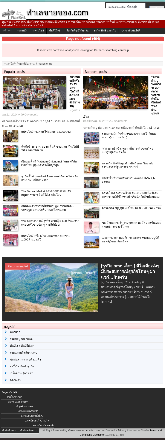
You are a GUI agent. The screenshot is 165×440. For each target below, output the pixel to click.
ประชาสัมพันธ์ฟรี (130, 30)
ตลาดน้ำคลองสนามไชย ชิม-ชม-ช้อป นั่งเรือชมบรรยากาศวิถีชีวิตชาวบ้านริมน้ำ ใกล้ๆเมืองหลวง (130, 195)
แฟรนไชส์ (38, 30)
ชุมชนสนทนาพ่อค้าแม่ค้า (25, 359)
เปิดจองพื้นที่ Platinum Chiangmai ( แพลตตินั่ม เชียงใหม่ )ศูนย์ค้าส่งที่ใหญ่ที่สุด (49, 163)
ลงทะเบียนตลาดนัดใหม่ (32, 416)
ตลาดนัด (22, 30)
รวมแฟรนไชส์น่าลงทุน (23, 352)
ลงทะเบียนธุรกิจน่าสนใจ (37, 420)
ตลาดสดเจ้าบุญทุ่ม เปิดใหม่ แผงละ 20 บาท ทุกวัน (131, 208)
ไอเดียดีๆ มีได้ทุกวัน (78, 30)
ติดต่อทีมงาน (8, 430)
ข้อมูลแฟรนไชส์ (9, 392)
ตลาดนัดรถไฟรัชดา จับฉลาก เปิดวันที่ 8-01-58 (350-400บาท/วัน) (74, 91)
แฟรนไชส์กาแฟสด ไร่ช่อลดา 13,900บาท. (46, 131)
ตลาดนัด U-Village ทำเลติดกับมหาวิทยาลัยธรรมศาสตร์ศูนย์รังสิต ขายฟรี (127, 165)
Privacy (122, 430)
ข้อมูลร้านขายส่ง (24, 406)
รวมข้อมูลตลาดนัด (21, 339)
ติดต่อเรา (15, 380)
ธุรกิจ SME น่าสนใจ (105, 30)
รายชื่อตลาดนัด (14, 397)
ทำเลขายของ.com (78, 430)
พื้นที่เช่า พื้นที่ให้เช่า (22, 346)
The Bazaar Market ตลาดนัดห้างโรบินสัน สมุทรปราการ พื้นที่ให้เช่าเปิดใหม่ (46, 193)
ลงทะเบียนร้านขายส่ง (43, 425)
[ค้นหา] (124, 7)
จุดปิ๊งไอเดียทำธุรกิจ (22, 366)
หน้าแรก (7, 30)
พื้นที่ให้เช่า (55, 30)
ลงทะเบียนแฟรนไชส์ (28, 411)
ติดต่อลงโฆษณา (28, 430)
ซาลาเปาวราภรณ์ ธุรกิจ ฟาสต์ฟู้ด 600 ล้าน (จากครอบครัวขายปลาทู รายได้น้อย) (50, 222)
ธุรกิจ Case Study (18, 402)
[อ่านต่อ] (17, 125)
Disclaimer (99, 434)
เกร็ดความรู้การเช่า (21, 373)
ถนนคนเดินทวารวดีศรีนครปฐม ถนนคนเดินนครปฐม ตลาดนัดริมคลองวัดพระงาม (47, 207)
